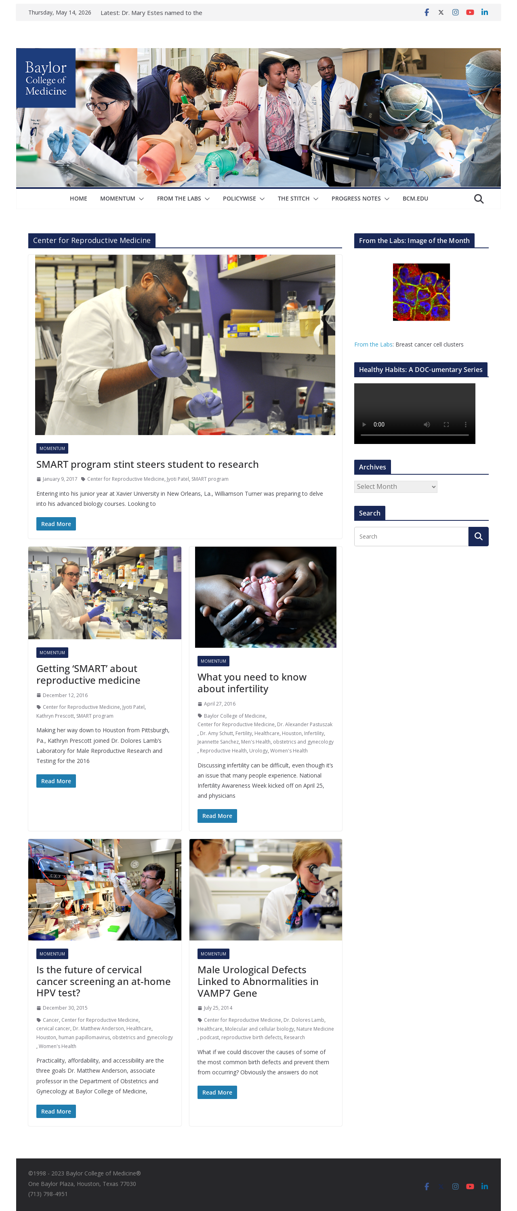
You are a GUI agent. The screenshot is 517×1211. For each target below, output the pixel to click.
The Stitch (294, 198)
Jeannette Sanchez (218, 741)
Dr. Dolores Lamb (304, 1020)
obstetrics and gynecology (303, 741)
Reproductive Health (223, 750)
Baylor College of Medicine (234, 715)
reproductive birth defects (251, 1037)
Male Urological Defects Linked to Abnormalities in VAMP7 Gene (258, 981)
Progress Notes (356, 198)
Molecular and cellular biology (259, 1028)
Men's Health (256, 741)
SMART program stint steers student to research (147, 464)
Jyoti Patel (178, 479)
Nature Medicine (315, 1028)
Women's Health (289, 750)
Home (78, 198)
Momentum (117, 198)
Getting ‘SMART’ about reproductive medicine (88, 674)
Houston (292, 733)
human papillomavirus (84, 1037)
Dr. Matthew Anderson (98, 1028)
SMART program (210, 479)
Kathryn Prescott (55, 715)
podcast (209, 1037)
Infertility (314, 733)
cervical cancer (53, 1028)
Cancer (51, 1020)
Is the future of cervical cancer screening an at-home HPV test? (103, 981)
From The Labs (179, 198)
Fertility (243, 733)
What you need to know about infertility (252, 682)
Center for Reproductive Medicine (125, 479)
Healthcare (267, 733)
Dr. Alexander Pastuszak (304, 724)
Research (294, 1037)
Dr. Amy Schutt (216, 733)
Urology (258, 750)
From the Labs (373, 344)
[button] (139, 199)
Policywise (239, 198)
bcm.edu (415, 198)
